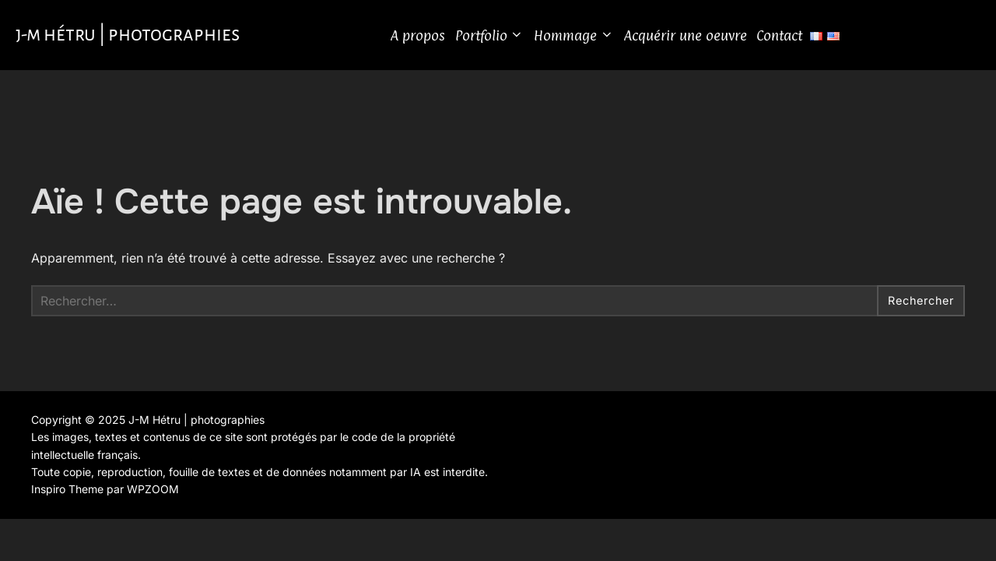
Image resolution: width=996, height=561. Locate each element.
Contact (792, 38)
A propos (431, 38)
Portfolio (503, 38)
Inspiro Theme (67, 494)
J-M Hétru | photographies (141, 37)
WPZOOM (153, 494)
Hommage (587, 38)
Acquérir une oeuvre (698, 38)
